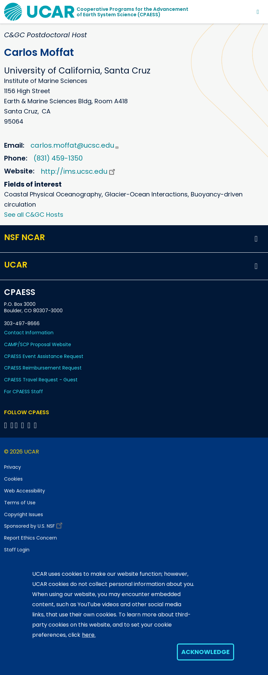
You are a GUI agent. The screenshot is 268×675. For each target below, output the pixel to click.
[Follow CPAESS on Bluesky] (12, 425)
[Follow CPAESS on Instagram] (30, 425)
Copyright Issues (23, 514)
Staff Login (16, 549)
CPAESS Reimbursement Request (43, 367)
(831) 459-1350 (58, 158)
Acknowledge (205, 652)
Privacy (12, 467)
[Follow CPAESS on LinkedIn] (23, 425)
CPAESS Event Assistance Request (43, 356)
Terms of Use (20, 502)
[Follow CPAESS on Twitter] (17, 425)
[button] (256, 238)
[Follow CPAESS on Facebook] (6, 425)
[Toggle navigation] (258, 11)
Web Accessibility (24, 490)
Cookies (13, 479)
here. (89, 635)
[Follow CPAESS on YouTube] (36, 425)
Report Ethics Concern (30, 537)
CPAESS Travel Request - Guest (41, 379)
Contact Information (29, 332)
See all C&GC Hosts (33, 214)
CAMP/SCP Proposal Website (37, 344)
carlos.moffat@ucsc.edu (74, 145)
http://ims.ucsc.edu (79, 171)
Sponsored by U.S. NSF (34, 524)
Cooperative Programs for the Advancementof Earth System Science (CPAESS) (132, 12)
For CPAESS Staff (23, 391)
